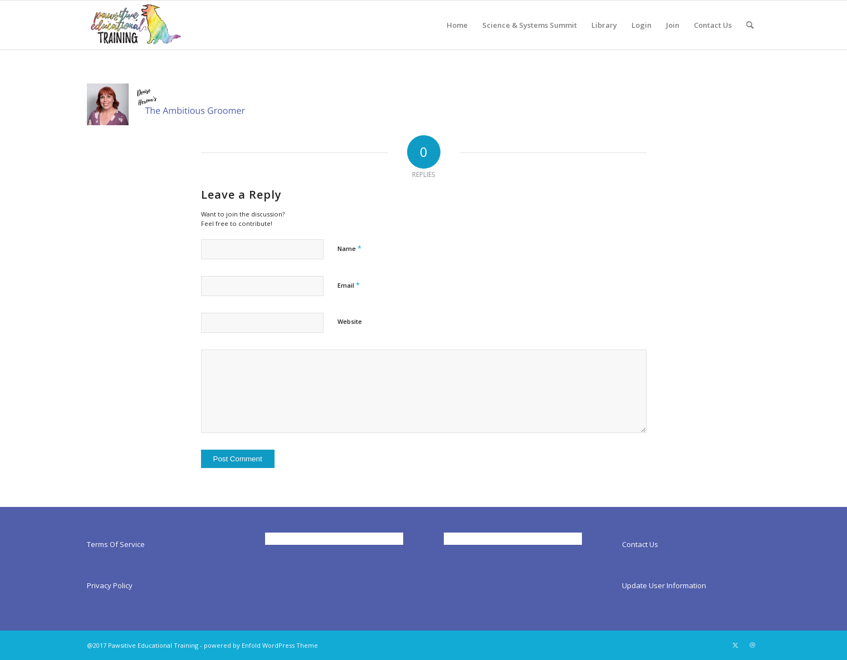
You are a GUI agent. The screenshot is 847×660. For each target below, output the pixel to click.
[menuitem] (457, 25)
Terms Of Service (116, 544)
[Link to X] (735, 645)
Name (349, 248)
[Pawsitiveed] (135, 25)
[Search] (750, 25)
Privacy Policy (110, 585)
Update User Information (664, 585)
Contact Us (640, 544)
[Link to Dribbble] (752, 645)
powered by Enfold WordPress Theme (261, 645)
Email (348, 285)
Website (349, 321)
